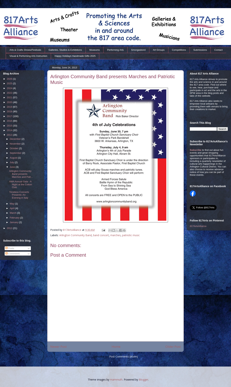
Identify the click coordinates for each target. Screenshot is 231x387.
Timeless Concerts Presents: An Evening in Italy (19, 195)
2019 (10, 106)
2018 (10, 111)
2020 (10, 102)
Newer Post (58, 346)
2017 (10, 116)
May (12, 203)
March (13, 212)
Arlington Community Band (75, 235)
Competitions (179, 49)
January (14, 222)
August (14, 157)
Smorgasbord (138, 49)
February (15, 217)
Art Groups (158, 49)
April (12, 208)
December (16, 139)
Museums (94, 49)
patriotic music (131, 235)
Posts (9, 248)
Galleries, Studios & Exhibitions (65, 49)
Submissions (200, 49)
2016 (10, 120)
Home (116, 346)
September (16, 153)
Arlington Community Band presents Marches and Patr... (21, 174)
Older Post (173, 346)
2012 (10, 228)
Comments (12, 253)
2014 (10, 130)
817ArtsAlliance (72, 230)
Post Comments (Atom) (123, 356)
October (14, 148)
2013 (10, 134)
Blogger (143, 379)
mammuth (116, 379)
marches (115, 235)
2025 (10, 83)
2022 (10, 92)
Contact (218, 49)
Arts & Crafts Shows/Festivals (25, 49)
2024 (10, 88)
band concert (101, 235)
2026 (10, 78)
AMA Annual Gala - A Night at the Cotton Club (20, 184)
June (13, 167)
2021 (10, 97)
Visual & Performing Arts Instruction (28, 56)
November (16, 143)
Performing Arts (115, 49)
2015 (10, 125)
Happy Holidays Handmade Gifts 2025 (75, 56)
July (12, 162)
